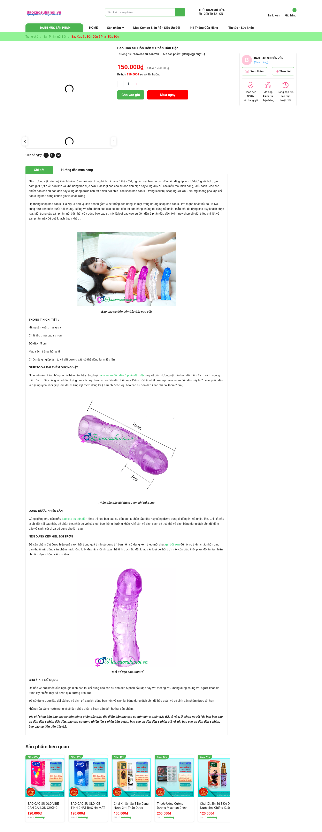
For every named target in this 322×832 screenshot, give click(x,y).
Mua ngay (168, 95)
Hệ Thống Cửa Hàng (204, 28)
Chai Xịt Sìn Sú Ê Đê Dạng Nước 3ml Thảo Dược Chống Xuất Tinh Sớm (131, 808)
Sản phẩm (114, 28)
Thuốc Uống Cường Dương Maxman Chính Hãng (172, 808)
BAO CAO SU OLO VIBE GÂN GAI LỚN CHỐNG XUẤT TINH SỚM (43, 808)
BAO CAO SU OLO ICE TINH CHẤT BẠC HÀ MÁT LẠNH (88, 808)
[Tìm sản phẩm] (145, 12)
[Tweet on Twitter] (58, 156)
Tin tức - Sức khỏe (241, 28)
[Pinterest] (52, 156)
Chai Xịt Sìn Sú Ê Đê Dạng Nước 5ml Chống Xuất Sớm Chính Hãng (217, 808)
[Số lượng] (128, 84)
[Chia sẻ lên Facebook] (46, 156)
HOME (93, 28)
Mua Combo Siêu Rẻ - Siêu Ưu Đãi (156, 28)
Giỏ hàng (291, 12)
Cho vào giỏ (131, 95)
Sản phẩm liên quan (47, 747)
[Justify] (180, 12)
